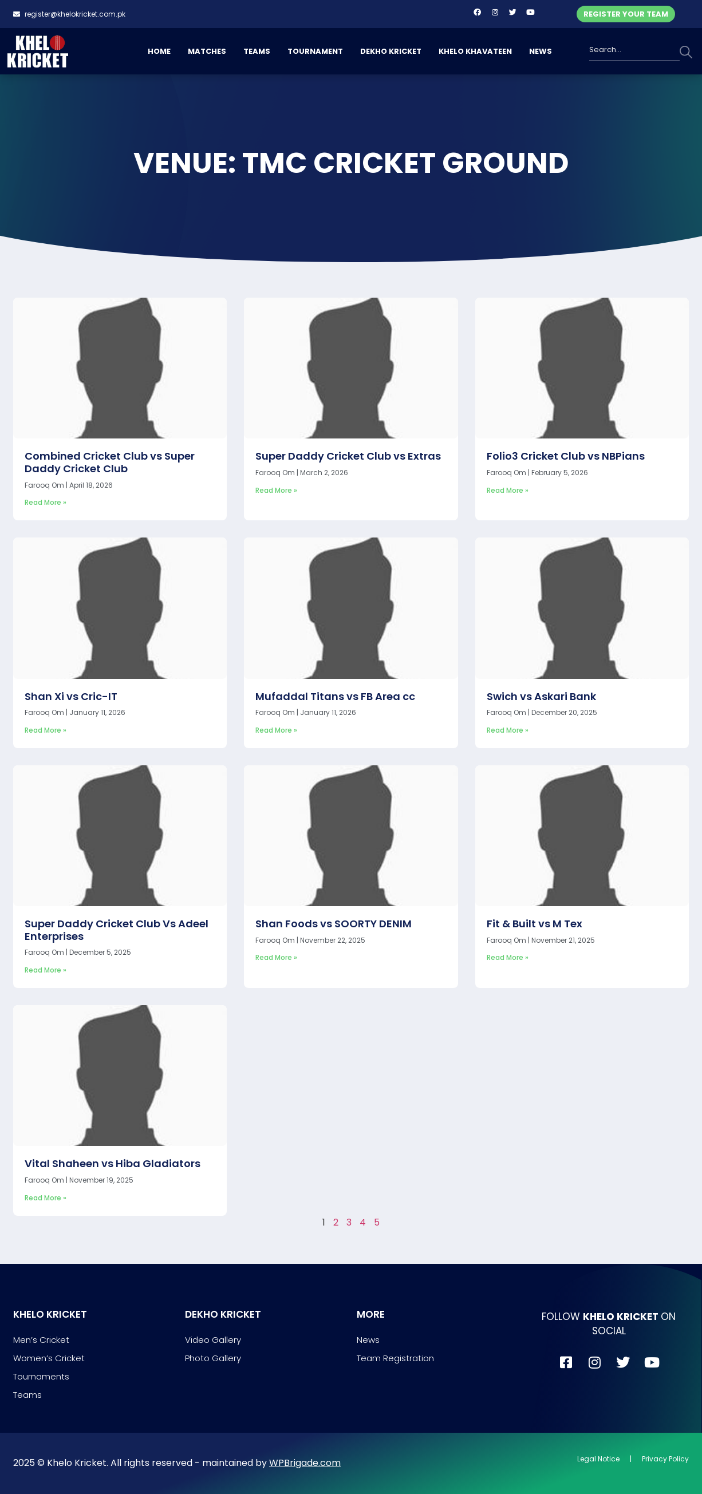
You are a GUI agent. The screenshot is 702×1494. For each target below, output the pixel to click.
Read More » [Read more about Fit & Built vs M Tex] (508, 957)
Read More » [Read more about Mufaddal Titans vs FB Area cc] (276, 730)
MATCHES (207, 51)
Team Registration (395, 1358)
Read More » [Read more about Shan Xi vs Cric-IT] (45, 730)
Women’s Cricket (49, 1358)
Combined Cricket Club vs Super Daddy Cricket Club (110, 462)
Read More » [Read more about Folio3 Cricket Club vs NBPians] (508, 490)
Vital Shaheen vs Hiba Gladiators (112, 1163)
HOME (159, 51)
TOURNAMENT (315, 51)
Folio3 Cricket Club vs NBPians (566, 456)
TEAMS (256, 51)
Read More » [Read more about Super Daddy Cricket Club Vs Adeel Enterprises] (45, 970)
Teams (27, 1395)
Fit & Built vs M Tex (534, 923)
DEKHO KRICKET (390, 51)
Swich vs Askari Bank (541, 696)
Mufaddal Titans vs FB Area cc (335, 696)
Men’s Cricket (41, 1340)
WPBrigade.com (305, 1462)
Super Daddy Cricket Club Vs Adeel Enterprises (116, 929)
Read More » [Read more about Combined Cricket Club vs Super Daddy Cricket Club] (45, 502)
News (368, 1340)
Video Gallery (213, 1340)
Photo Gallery (213, 1358)
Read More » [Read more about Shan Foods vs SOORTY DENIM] (276, 957)
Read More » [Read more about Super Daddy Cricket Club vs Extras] (276, 490)
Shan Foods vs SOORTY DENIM (333, 923)
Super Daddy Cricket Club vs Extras (348, 456)
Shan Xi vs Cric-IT (71, 696)
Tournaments (41, 1376)
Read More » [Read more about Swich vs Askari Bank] (508, 730)
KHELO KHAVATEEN (475, 51)
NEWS (540, 51)
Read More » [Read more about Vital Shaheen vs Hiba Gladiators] (45, 1198)
